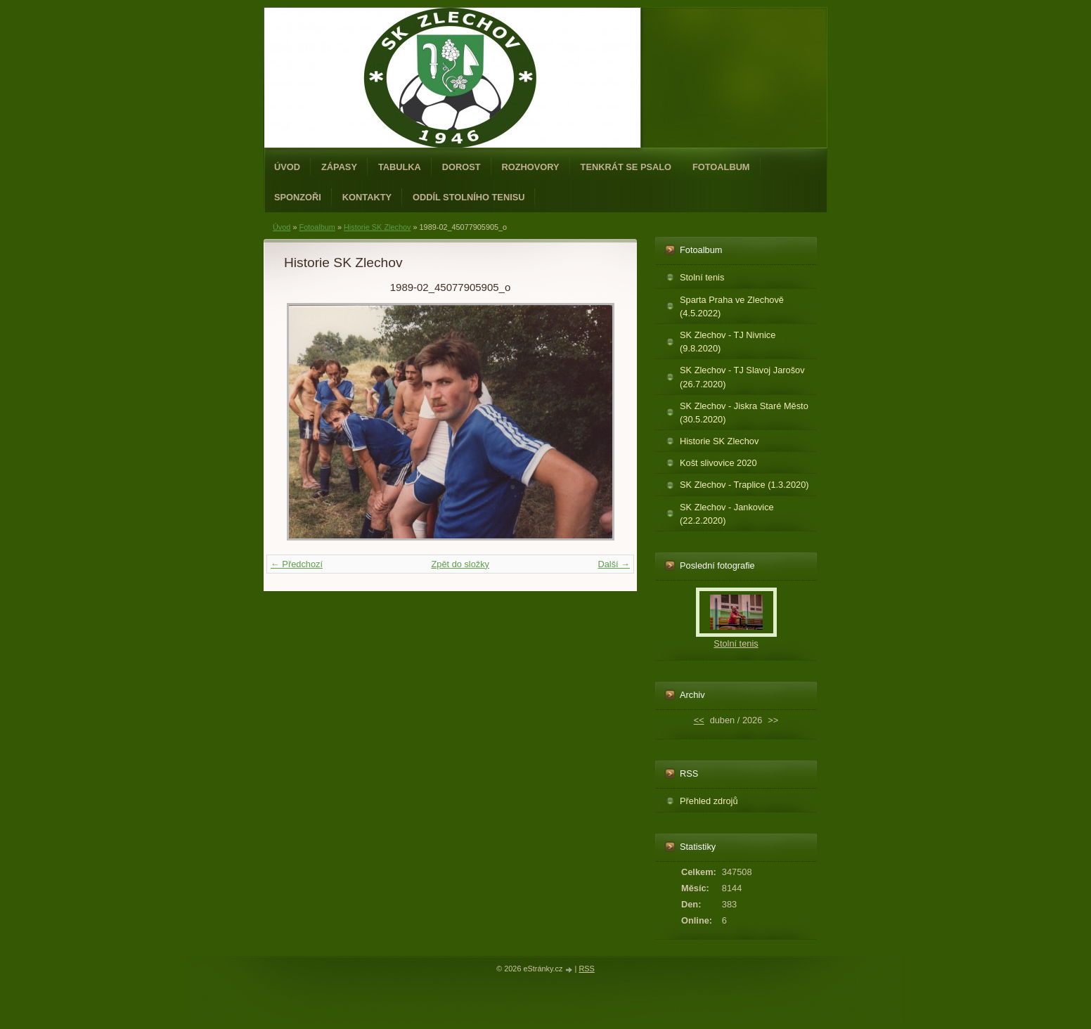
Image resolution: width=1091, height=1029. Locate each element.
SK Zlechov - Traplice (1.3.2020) (744, 484)
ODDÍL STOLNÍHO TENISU (469, 197)
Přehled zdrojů (709, 801)
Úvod (287, 167)
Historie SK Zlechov (377, 227)
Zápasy (339, 167)
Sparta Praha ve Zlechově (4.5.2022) (732, 306)
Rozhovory (531, 167)
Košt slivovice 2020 (718, 463)
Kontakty (367, 197)
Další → (614, 564)
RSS (586, 968)
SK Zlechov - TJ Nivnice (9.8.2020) (727, 342)
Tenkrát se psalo (626, 167)
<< (699, 720)
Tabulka (399, 167)
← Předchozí (297, 564)
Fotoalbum (721, 167)
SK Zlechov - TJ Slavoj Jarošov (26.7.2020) (742, 377)
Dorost (461, 167)
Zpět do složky (460, 564)
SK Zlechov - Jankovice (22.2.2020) (727, 514)
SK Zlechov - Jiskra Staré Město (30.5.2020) (744, 413)
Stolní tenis (702, 277)
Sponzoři (297, 197)
